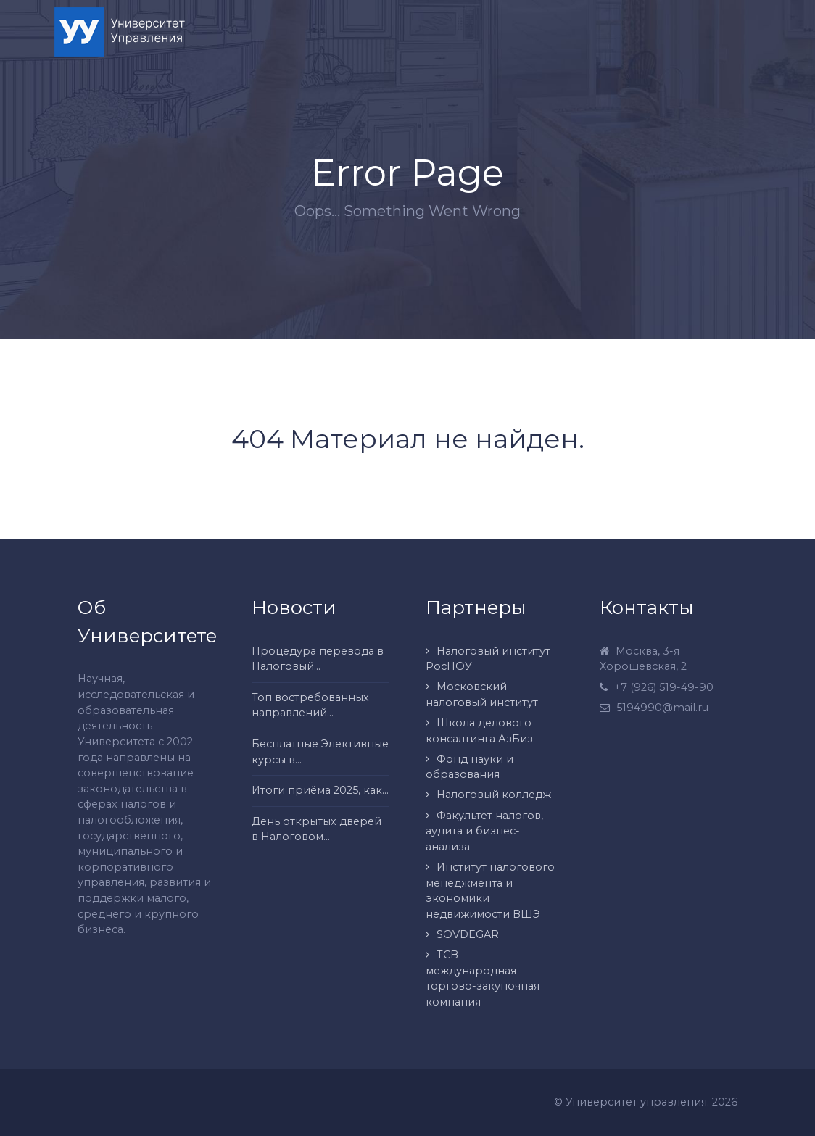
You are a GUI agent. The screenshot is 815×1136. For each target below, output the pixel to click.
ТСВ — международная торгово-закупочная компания (482, 978)
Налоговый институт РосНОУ (488, 658)
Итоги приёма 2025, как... (320, 790)
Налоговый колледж (494, 794)
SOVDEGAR (468, 934)
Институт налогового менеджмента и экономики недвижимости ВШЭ (490, 891)
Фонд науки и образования (469, 767)
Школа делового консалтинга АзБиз (479, 730)
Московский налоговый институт (482, 694)
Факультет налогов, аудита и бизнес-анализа (484, 831)
